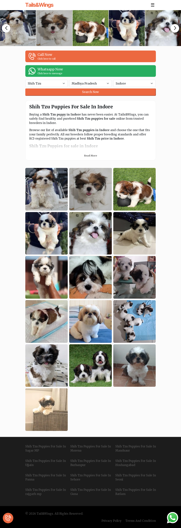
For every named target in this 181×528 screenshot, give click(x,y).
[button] (6, 28)
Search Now (90, 92)
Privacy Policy (111, 521)
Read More (90, 155)
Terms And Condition (140, 521)
